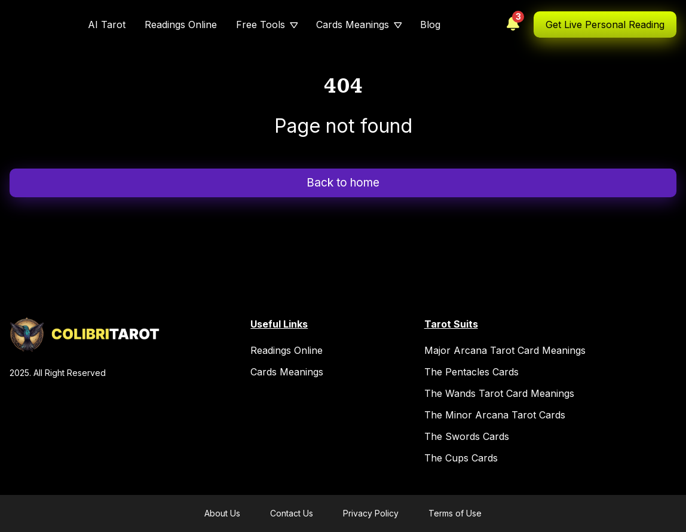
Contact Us (291, 513)
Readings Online (181, 24)
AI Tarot (106, 24)
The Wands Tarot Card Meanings (499, 393)
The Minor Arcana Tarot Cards (494, 415)
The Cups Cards (461, 458)
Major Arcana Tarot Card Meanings (505, 350)
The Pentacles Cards (471, 372)
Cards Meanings (352, 24)
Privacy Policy (371, 513)
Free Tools (260, 24)
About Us (222, 513)
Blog (430, 24)
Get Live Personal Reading (605, 24)
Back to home (343, 182)
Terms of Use (455, 513)
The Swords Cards (466, 436)
